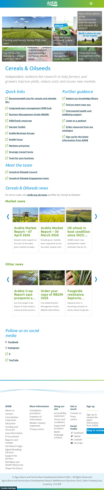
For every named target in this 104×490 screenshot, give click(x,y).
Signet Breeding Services (13, 451)
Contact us (75, 413)
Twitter (77, 436)
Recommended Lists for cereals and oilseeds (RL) (30, 100)
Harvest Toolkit (15, 126)
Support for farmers (11, 457)
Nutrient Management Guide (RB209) (27, 114)
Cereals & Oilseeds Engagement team (27, 178)
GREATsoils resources (18, 120)
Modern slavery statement (38, 424)
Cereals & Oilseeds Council (21, 172)
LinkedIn (78, 439)
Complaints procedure (35, 412)
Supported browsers (59, 427)
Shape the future (13, 468)
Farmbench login (13, 446)
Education (10, 423)
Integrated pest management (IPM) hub (28, 108)
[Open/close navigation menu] (91, 3)
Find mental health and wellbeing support (76, 112)
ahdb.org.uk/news (37, 194)
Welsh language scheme (58, 434)
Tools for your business (19, 158)
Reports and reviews (11, 441)
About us (9, 410)
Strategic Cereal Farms (19, 151)
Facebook (78, 432)
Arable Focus (14, 139)
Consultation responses (11, 419)
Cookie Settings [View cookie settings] (8, 488)
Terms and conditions (59, 421)
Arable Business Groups (20, 133)
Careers (9, 413)
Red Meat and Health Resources (14, 463)
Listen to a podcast (74, 120)
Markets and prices (17, 145)
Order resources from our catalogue (77, 128)
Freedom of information (36, 418)
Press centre (73, 418)
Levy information (13, 433)
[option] (25, 230)
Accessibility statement (60, 414)
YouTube (11, 360)
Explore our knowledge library (80, 98)
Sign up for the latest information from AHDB (75, 138)
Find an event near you (76, 104)
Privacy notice (37, 429)
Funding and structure (11, 428)
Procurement (12, 436)
